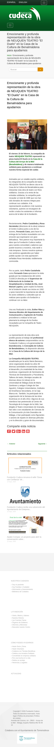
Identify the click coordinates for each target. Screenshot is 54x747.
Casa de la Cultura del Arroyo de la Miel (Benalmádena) (25, 161)
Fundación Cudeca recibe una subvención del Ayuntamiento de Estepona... (26, 508)
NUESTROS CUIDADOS (20, 581)
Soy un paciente (18, 585)
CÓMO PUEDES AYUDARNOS (22, 643)
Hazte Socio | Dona (19, 646)
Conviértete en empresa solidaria (24, 656)
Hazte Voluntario (18, 649)
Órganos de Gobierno (20, 622)
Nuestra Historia (18, 618)
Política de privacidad (25, 716)
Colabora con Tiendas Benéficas (23, 651)
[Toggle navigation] (44, 2)
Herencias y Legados (19, 663)
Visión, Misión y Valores (20, 615)
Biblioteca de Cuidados (20, 592)
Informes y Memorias (19, 625)
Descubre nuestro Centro (21, 627)
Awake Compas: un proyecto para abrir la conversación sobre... (24, 538)
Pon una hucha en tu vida (21, 658)
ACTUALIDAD (16, 674)
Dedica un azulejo (18, 660)
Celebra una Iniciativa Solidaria (23, 653)
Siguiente (42, 444)
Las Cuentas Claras (19, 620)
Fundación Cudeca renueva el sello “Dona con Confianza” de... (24, 478)
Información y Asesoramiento (22, 589)
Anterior (11, 444)
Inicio (9, 55)
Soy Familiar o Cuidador (20, 587)
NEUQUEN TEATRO (23, 156)
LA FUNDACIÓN (17, 612)
